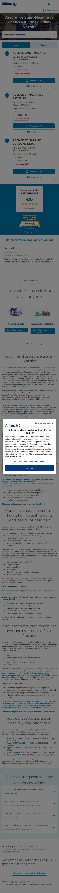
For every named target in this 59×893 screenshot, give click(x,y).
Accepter (29, 468)
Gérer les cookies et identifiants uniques (29, 461)
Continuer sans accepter (44, 423)
